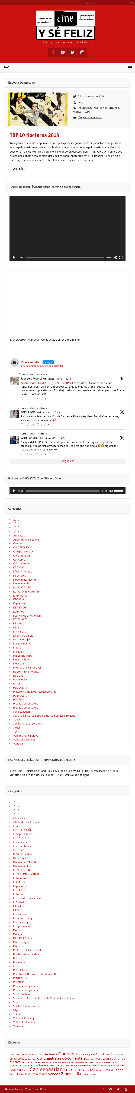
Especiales (19, 603)
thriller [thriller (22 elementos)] (19, 1074)
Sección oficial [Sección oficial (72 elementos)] (79, 1069)
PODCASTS (20, 695)
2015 (16, 527)
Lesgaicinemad (22, 643)
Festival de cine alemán (27, 615)
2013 (16, 519)
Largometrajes (22, 639)
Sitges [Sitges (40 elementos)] (118, 1070)
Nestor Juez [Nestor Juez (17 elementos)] (55, 1065)
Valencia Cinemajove (25, 735)
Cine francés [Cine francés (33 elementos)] (105, 1054)
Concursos (20, 559)
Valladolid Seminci (24, 739)
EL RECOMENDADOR (26, 591)
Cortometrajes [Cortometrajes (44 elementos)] (49, 1058)
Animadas (19, 535)
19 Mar (62, 438)
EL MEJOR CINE (22, 587)
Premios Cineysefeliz (25, 703)
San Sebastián (21, 711)
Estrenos (18, 611)
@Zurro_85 (49, 383)
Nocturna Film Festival (26, 671)
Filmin (16, 627)
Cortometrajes (22, 563)
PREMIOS (18, 699)
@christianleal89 (48, 438)
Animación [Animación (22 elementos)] (25, 1054)
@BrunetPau (64, 383)
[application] (67, 228)
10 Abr (69, 379)
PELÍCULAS (20, 687)
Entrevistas (20, 595)
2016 (16, 531)
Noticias (18, 675)
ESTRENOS (19, 607)
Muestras (18, 663)
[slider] (63, 491)
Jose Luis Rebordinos (33, 378)
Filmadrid (18, 623)
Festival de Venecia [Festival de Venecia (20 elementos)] (100, 1062)
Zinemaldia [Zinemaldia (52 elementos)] (71, 1073)
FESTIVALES (85, 107)
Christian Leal (29, 437)
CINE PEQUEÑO (22, 547)
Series (17, 719)
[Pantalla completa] (121, 257)
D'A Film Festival (23, 571)
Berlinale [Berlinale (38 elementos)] (51, 1054)
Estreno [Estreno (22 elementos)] (107, 1058)
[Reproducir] (14, 257)
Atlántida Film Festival (26, 539)
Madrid (97, 107)
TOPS (86, 111)
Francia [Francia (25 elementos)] (13, 1065)
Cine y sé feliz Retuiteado (34, 374)
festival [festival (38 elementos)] (15, 1062)
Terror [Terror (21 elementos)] (12, 1074)
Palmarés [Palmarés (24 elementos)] (112, 1065)
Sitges (17, 727)
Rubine (44, 1089)
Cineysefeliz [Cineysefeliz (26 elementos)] (16, 1058)
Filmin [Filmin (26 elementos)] (114, 1062)
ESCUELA (19, 599)
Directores (19, 575)
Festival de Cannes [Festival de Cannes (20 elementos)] (31, 1062)
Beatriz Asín (28, 412)
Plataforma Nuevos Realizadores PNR (35, 691)
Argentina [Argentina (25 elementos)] (37, 1054)
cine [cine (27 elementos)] (77, 1054)
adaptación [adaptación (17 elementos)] (14, 1055)
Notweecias (20, 679)
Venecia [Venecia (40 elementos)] (54, 1074)
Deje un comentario (90, 117)
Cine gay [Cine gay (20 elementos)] (118, 1054)
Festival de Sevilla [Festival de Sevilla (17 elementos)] (83, 1062)
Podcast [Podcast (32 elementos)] (15, 1070)
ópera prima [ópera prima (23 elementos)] (88, 1074)
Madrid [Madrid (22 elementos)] (45, 1065)
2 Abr (58, 412)
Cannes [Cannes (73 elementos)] (66, 1054)
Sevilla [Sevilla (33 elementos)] (108, 1070)
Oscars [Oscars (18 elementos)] (103, 1065)
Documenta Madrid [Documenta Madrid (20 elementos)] (93, 1059)
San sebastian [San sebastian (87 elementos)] (46, 1069)
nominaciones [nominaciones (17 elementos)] (67, 1065)
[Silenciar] (115, 257)
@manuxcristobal (31, 383)
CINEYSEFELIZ (21, 555)
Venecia (18, 743)
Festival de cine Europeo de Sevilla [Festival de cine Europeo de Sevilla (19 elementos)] (57, 1062)
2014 (16, 523)
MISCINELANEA (22, 655)
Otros (17, 683)
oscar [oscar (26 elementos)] (95, 1065)
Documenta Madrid (24, 579)
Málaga (17, 651)
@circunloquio (44, 412)
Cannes (17, 543)
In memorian (20, 631)
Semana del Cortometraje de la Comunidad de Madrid (44, 715)
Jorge (81, 102)
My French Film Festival (27, 667)
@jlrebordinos (55, 379)
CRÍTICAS (18, 567)
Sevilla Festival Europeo (27, 723)
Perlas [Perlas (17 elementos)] (121, 1065)
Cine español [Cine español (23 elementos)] (88, 1054)
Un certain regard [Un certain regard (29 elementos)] (35, 1074)
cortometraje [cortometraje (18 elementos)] (31, 1059)
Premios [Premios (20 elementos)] (26, 1070)
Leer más (18, 168)
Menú (6, 67)
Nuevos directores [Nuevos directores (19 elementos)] (83, 1065)
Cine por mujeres (23, 551)
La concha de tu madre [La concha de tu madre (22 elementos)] (30, 1065)
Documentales (22, 583)
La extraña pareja (23, 635)
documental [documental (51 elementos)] (73, 1058)
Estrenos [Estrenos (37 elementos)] (118, 1058)
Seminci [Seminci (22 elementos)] (99, 1070)
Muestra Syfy (21, 659)
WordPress (31, 1089)
